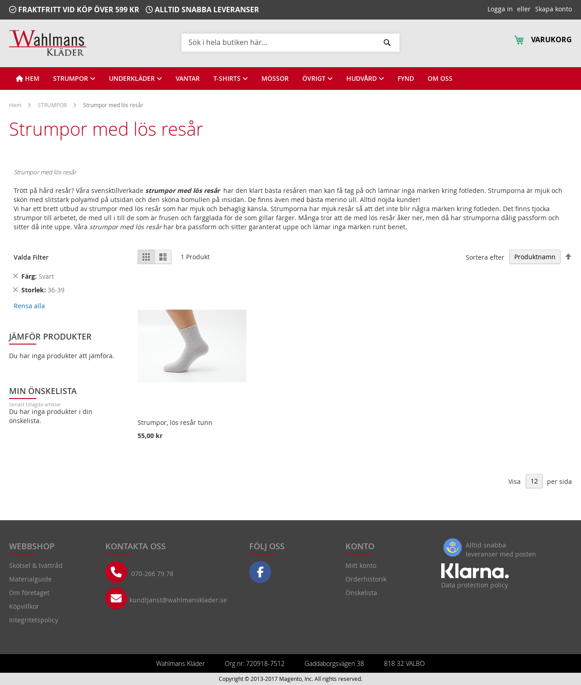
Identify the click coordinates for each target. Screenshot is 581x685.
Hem (16, 104)
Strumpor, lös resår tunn (175, 422)
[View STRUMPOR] (74, 78)
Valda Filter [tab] (31, 257)
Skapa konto (553, 9)
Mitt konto (360, 565)
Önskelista (361, 592)
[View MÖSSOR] (275, 78)
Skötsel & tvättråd (36, 565)
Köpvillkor (24, 606)
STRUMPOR (53, 104)
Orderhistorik (365, 579)
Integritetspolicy (33, 620)
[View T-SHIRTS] (231, 78)
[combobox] (290, 42)
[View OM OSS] (440, 78)
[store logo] (47, 43)
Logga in (500, 9)
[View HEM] (27, 78)
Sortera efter (485, 256)
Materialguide (30, 579)
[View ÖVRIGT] (317, 78)
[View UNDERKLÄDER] (135, 78)
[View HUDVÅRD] (365, 78)
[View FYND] (406, 78)
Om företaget (29, 592)
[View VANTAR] (188, 78)
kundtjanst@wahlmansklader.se (178, 600)
